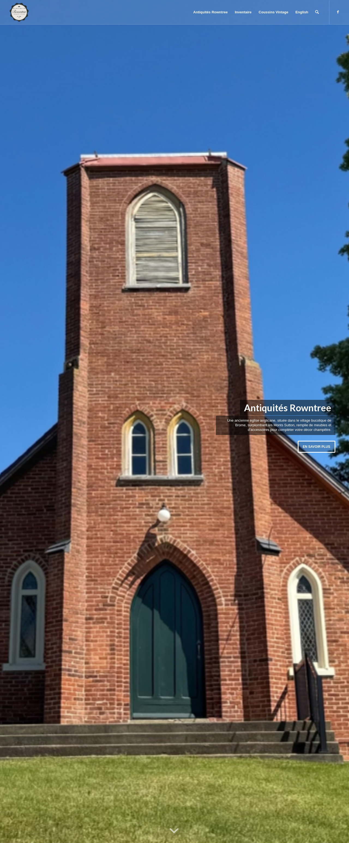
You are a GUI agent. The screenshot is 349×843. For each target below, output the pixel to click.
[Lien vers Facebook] (338, 12)
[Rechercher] (317, 12)
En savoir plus (316, 447)
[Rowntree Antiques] (19, 12)
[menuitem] (210, 12)
